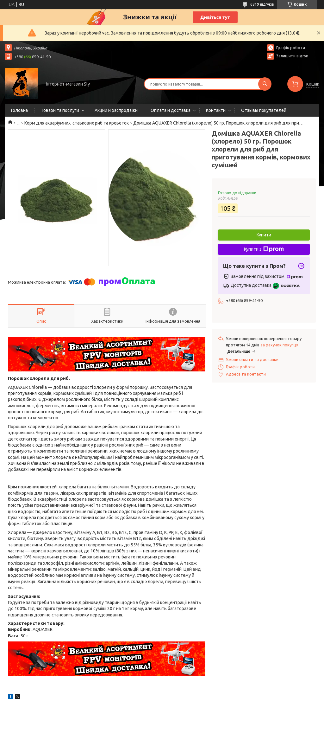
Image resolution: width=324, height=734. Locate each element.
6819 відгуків (262, 4)
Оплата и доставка (170, 110)
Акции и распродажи (116, 110)
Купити (264, 234)
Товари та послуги (60, 110)
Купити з (264, 249)
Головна (19, 110)
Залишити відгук (292, 56)
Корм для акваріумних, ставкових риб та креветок (76, 123)
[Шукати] (264, 84)
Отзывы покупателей (263, 110)
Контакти (216, 110)
